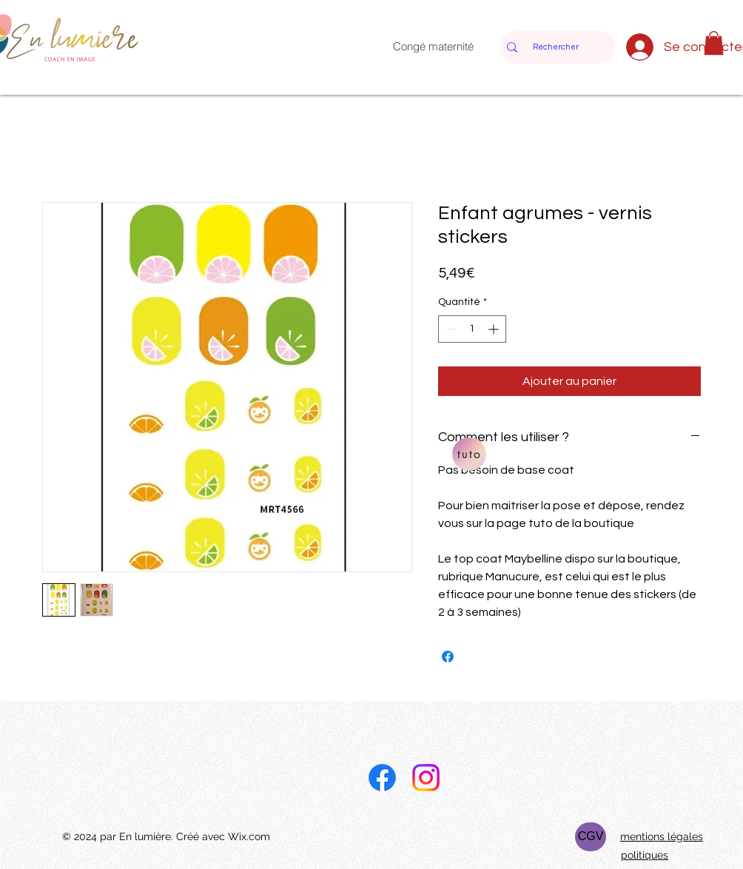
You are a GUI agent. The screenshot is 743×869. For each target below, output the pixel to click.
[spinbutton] (472, 329)
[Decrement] (449, 329)
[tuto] (469, 454)
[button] (714, 43)
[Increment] (494, 329)
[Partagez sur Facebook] (448, 656)
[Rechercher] (555, 47)
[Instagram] (426, 777)
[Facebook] (382, 777)
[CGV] (590, 836)
